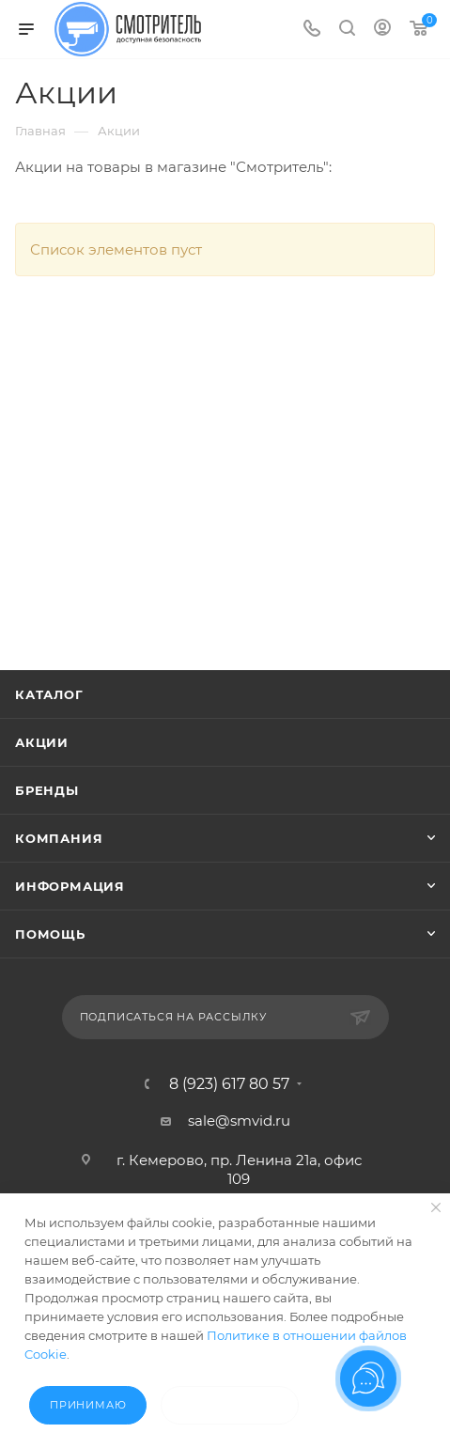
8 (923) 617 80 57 (229, 1084)
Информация (70, 886)
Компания (58, 838)
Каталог (49, 694)
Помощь (50, 934)
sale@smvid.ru (239, 1120)
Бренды (47, 790)
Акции (42, 742)
